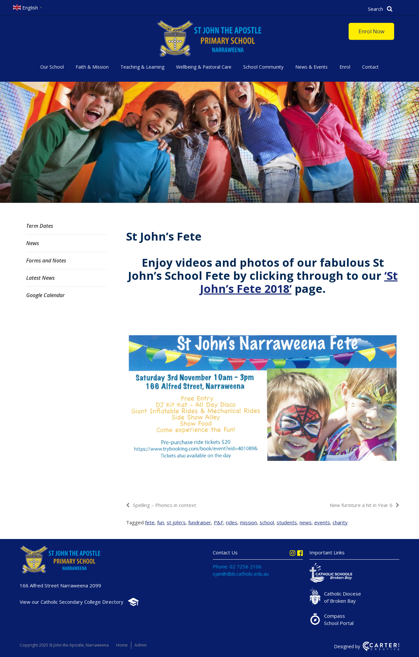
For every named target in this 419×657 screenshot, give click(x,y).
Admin (141, 645)
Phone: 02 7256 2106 (237, 566)
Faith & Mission (92, 67)
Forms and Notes (46, 260)
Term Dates (39, 225)
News (32, 243)
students (287, 522)
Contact (370, 67)
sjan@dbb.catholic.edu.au (241, 573)
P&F (218, 522)
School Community (263, 67)
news (306, 522)
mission (248, 522)
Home (122, 645)
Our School (52, 67)
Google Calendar (45, 295)
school (267, 522)
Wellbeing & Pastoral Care (203, 67)
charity (340, 522)
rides (231, 522)
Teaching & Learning (142, 67)
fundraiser (199, 522)
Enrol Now (371, 31)
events (322, 522)
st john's (176, 522)
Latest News (40, 277)
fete (150, 522)
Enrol (344, 67)
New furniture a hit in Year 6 (361, 505)
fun (160, 522)
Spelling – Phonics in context (164, 505)
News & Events (311, 67)
